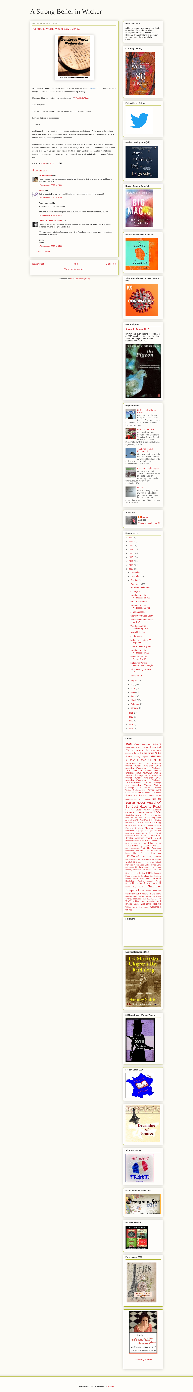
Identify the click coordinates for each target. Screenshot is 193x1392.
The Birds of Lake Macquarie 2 (145, 450)
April (133, 696)
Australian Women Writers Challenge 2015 (143, 774)
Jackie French (132, 846)
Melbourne (131, 862)
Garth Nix (157, 831)
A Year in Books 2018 (137, 329)
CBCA (157, 812)
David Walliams (140, 820)
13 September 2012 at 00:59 (50, 215)
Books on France (136, 795)
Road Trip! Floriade (145, 429)
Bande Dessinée (132, 793)
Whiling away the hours (137, 907)
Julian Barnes (135, 848)
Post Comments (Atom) (80, 279)
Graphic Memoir (141, 833)
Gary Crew (130, 833)
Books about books (153, 793)
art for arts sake (140, 750)
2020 (131, 538)
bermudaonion (45, 175)
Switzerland (156, 896)
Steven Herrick (145, 896)
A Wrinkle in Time (81, 98)
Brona (41, 190)
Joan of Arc (150, 846)
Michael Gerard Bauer (146, 862)
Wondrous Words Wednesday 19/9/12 (140, 606)
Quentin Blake (138, 879)
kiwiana (139, 850)
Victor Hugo (147, 901)
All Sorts (141, 747)
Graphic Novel (154, 833)
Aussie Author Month (135, 763)
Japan (142, 846)
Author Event (154, 790)
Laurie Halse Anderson (137, 853)
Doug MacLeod (143, 823)
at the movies (148, 753)
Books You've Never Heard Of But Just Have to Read (143, 802)
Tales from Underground (141, 646)
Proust (128, 879)
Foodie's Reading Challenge (140, 828)
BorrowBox (129, 810)
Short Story (130, 894)
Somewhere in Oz (145, 893)
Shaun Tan (156, 891)
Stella (135, 896)
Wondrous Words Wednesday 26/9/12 (140, 596)
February (135, 704)
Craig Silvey (150, 818)
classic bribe (139, 815)
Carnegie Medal (144, 812)
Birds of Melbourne (138, 601)
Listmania (132, 856)
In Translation (146, 843)
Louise (144, 517)
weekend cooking (151, 903)
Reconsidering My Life (136, 883)
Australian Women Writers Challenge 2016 (143, 776)
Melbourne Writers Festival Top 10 (138, 658)
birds (141, 792)
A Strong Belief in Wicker (66, 11)
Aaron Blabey (152, 744)
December (136, 572)
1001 (129, 744)
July (133, 684)
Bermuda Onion (95, 88)
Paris (149, 873)
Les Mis (156, 853)
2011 (131, 713)
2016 (131, 553)
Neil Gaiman (130, 867)
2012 (131, 569)
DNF (134, 823)
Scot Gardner (145, 891)
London (157, 856)
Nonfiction (148, 867)
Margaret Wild (131, 859)
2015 (131, 557)
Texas (144, 899)
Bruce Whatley (143, 810)
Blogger (110, 1386)
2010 (131, 717)
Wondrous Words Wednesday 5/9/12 (139, 651)
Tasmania (137, 899)
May (133, 692)
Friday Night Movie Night (143, 831)
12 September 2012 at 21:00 (50, 198)
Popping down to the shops (137, 876)
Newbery (139, 867)
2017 (131, 549)
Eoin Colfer (141, 826)
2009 (131, 721)
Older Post (111, 264)
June (133, 688)
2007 (131, 728)
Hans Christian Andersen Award (143, 836)
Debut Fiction (155, 820)
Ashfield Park (136, 676)
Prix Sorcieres (155, 876)
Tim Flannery (152, 899)
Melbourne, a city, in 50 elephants (140, 641)
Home (75, 264)
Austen (147, 763)
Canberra (130, 812)
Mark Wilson (143, 859)
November (136, 576)
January (135, 708)
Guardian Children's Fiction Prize (140, 836)
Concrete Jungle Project (148, 468)
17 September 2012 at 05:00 (50, 246)
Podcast (157, 873)
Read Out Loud (153, 878)
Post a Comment (43, 251)
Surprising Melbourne (139, 587)
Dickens (129, 823)
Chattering (130, 815)
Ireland (158, 843)
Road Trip (151, 883)
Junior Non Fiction (149, 848)
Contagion (135, 591)
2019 (131, 541)
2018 (131, 545)
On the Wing (136, 636)
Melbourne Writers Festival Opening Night (141, 664)
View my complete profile (149, 523)
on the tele (140, 873)
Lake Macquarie (153, 850)
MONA (140, 488)
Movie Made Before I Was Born (147, 865)
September (136, 584)
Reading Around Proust (149, 881)
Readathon (130, 881)
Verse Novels (135, 901)
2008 (131, 724)
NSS (154, 870)
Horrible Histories (132, 841)
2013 (131, 565)
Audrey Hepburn (141, 757)
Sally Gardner (139, 887)
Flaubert (157, 826)
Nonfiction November (142, 870)
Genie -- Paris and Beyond (50, 221)
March (134, 700)
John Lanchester (137, 612)
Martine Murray (154, 859)
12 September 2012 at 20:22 (50, 185)
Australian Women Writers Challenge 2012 (143, 764)
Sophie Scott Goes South (141, 616)
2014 (131, 561)
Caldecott (157, 810)
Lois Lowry (147, 857)
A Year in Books (140, 744)
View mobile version (74, 269)
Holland (157, 838)
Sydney (129, 899)
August (134, 680)
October (135, 580)
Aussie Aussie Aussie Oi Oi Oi (143, 758)
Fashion (150, 826)
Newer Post (38, 264)
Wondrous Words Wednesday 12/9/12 (140, 627)
